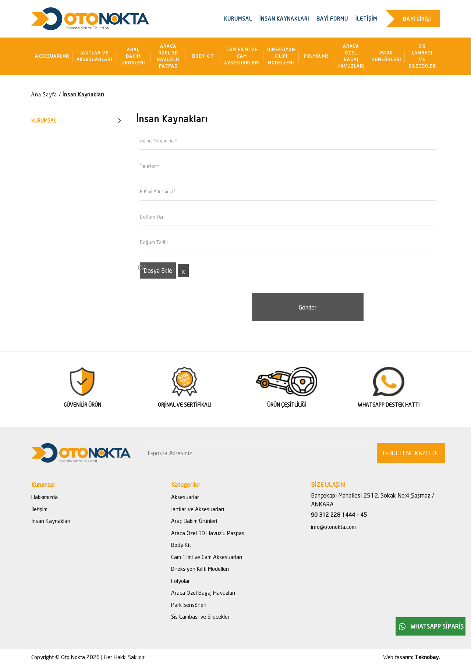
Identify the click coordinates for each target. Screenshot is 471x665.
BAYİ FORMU (332, 18)
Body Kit (203, 56)
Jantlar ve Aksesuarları (94, 56)
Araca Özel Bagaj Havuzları (351, 56)
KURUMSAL (238, 18)
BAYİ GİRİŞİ (417, 19)
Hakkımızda (44, 497)
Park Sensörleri (386, 56)
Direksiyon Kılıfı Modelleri (281, 56)
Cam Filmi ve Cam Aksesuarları (242, 56)
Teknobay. (427, 657)
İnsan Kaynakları (84, 94)
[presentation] (192, 307)
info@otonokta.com (333, 526)
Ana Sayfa (44, 94)
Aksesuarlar (52, 56)
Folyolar (316, 56)
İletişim (39, 509)
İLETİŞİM (366, 18)
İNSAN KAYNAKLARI (284, 18)
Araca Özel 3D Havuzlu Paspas (168, 56)
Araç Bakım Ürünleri (133, 56)
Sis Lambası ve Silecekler (422, 56)
